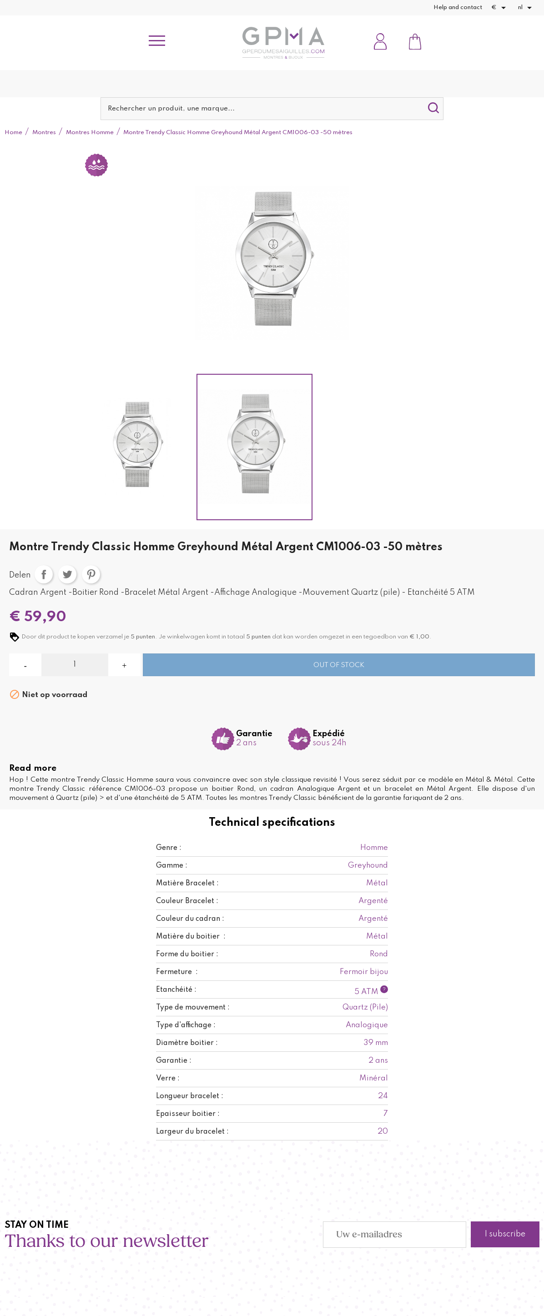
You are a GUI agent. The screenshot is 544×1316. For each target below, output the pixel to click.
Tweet (67, 574)
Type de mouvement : (193, 1007)
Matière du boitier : (191, 936)
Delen (44, 574)
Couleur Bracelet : (187, 901)
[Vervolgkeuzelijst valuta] (500, 7)
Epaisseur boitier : (188, 1114)
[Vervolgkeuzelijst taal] (526, 7)
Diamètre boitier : (187, 1043)
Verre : (168, 1078)
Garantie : (173, 1061)
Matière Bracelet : (187, 883)
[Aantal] (75, 665)
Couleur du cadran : (190, 919)
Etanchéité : (176, 990)
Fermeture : (177, 972)
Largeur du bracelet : (192, 1131)
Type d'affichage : (186, 1025)
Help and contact (457, 7)
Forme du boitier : (187, 954)
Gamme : (171, 865)
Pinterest (91, 574)
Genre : (168, 848)
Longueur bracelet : (189, 1096)
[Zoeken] (272, 108)
